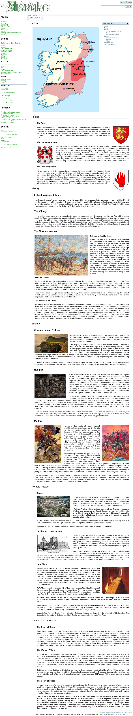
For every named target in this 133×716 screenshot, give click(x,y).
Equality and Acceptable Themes (11, 33)
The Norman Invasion (112, 34)
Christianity (4, 89)
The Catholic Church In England (10, 112)
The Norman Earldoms (48, 142)
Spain (3, 69)
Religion (108, 39)
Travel (3, 82)
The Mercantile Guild (7, 121)
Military (108, 41)
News (3, 28)
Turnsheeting (5, 141)
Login (129, 2)
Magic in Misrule (6, 137)
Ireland (106, 26)
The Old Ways (5, 95)
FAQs (3, 34)
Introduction (4, 25)
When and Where (6, 27)
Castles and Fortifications (49, 531)
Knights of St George (7, 115)
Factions (5, 107)
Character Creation (7, 131)
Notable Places (108, 43)
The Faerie (4, 88)
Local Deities (10, 101)
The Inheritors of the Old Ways (10, 116)
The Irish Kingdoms (46, 167)
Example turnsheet (11, 144)
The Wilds (4, 59)
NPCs (3, 31)
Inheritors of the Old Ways (116, 412)
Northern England (6, 51)
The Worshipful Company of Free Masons (13, 119)
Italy (2, 68)
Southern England (6, 50)
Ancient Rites (10, 103)
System (4, 126)
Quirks (3, 140)
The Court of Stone (46, 627)
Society (106, 36)
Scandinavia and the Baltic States (11, 72)
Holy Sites (42, 564)
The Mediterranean (7, 70)
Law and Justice (6, 79)
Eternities (4, 21)
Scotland (4, 54)
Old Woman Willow (46, 650)
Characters (4, 30)
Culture (3, 47)
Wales (3, 56)
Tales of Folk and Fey (110, 44)
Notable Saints (10, 92)
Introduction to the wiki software (10, 148)
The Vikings (109, 33)
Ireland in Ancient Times (113, 31)
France (3, 53)
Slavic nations (5, 73)
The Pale (41, 123)
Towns (40, 493)
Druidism (8, 99)
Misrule (4, 17)
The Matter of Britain (7, 49)
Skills (2, 138)
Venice (3, 66)
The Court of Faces (46, 681)
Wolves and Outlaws (7, 118)
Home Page (4, 24)
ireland (35, 15)
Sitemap (123, 2)
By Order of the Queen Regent (10, 43)
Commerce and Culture (113, 38)
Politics (106, 28)
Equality (3, 81)
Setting (4, 39)
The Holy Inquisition (7, 113)
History (106, 29)
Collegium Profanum (7, 122)
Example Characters (12, 134)
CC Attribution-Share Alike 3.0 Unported (111, 714)
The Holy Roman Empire (8, 65)
